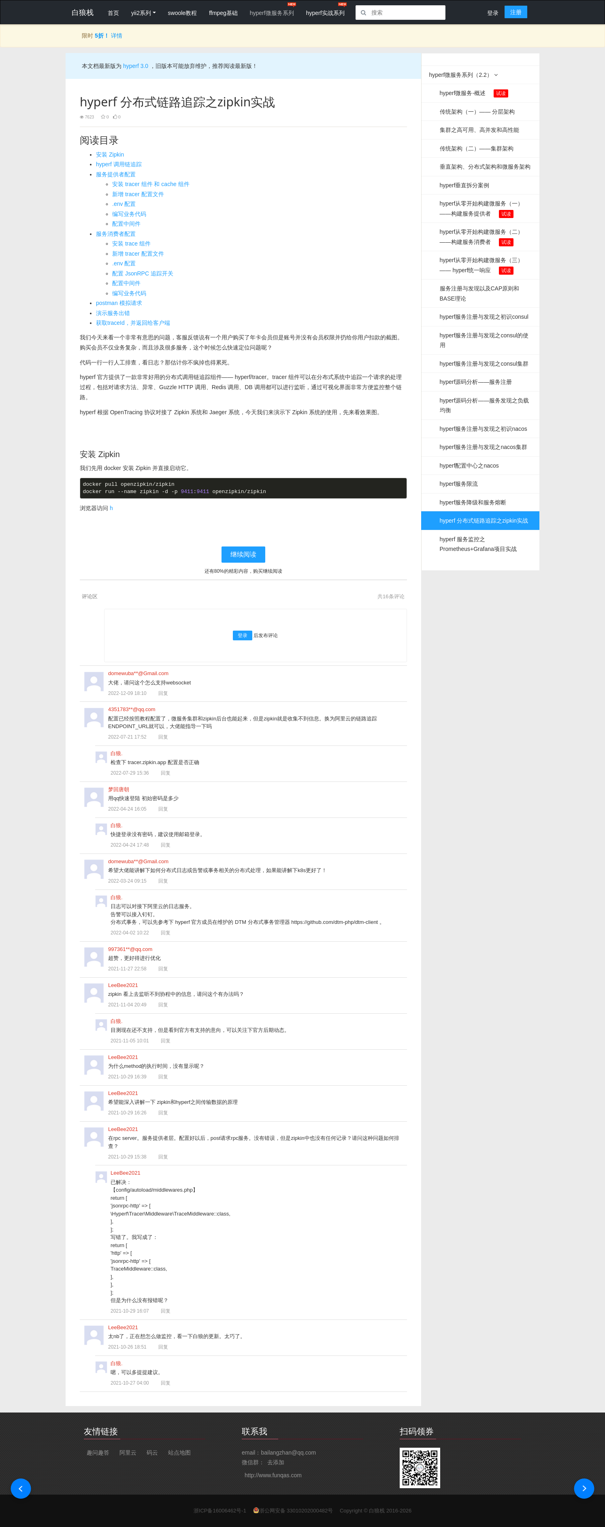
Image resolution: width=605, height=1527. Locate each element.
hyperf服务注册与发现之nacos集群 (483, 447)
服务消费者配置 (116, 234)
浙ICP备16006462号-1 (220, 1511)
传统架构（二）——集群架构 (476, 148)
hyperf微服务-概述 (474, 93)
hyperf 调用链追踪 (119, 164)
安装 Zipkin (110, 154)
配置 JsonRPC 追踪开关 (142, 273)
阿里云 (127, 1452)
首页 (113, 13)
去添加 (275, 1462)
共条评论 (390, 596)
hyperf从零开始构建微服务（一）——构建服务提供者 (482, 209)
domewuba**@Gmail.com (138, 673)
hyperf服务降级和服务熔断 (473, 502)
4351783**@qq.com (132, 709)
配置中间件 (126, 223)
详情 (116, 35)
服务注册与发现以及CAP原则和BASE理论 (480, 293)
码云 (152, 1452)
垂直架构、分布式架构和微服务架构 (485, 166)
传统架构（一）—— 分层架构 (477, 111)
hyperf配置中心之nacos (469, 465)
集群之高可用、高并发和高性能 (479, 130)
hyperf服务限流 (459, 484)
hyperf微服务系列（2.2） (463, 75)
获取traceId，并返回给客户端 (133, 323)
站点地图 (179, 1452)
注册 (516, 12)
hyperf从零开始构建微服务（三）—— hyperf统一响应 (482, 266)
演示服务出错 (113, 313)
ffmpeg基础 (223, 13)
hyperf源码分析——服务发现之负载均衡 (484, 405)
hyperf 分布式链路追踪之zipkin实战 (484, 520)
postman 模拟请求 (119, 303)
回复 (159, 693)
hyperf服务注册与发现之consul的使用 (484, 340)
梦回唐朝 (118, 789)
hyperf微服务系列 (272, 13)
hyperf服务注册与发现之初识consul (484, 316)
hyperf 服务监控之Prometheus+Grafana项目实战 (478, 544)
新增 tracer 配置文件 (138, 194)
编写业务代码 (129, 214)
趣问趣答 (98, 1452)
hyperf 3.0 (134, 66)
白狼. (117, 753)
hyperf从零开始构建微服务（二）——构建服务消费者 (482, 237)
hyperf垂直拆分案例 (465, 185)
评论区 (90, 596)
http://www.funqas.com (273, 1475)
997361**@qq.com (130, 949)
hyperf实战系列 (325, 13)
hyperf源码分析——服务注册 (476, 382)
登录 (492, 13)
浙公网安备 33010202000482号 (296, 1511)
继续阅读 (243, 554)
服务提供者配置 (116, 174)
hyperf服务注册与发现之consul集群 (484, 363)
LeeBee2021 (123, 985)
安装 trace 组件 (131, 243)
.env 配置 (124, 204)
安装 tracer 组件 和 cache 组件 (151, 184)
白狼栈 (377, 1511)
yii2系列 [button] (141, 13)
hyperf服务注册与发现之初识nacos (483, 429)
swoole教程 (182, 13)
